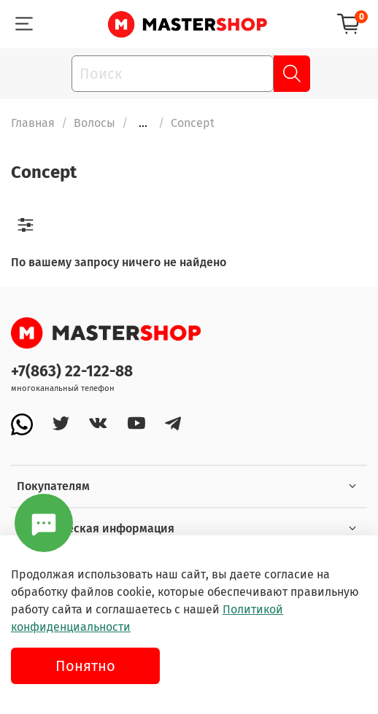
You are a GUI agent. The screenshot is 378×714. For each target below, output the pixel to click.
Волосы (94, 123)
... (143, 123)
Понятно (85, 666)
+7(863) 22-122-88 (72, 371)
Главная (33, 123)
